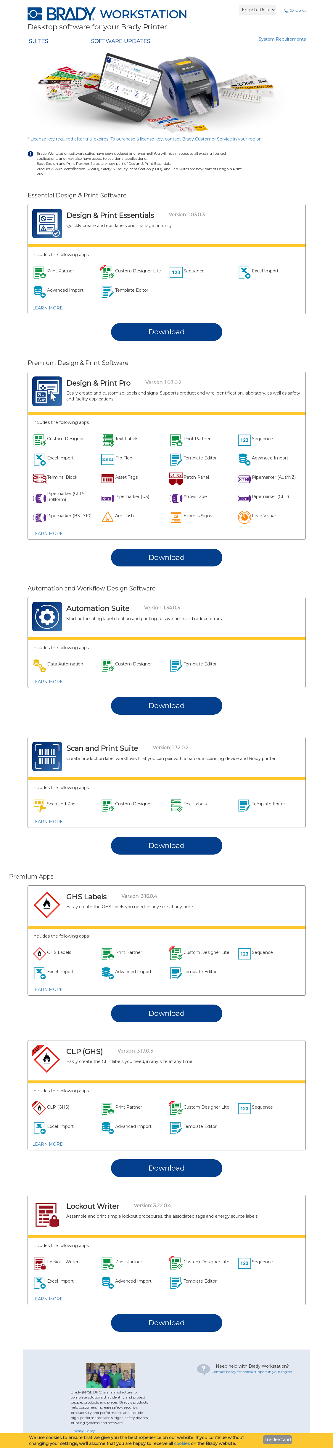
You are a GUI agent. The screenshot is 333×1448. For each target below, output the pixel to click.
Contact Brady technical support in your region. (252, 1371)
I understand (277, 1439)
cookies (182, 1443)
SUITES (38, 41)
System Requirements (282, 39)
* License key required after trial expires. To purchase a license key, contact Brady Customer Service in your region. (145, 139)
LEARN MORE (47, 308)
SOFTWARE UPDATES (120, 41)
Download (166, 332)
